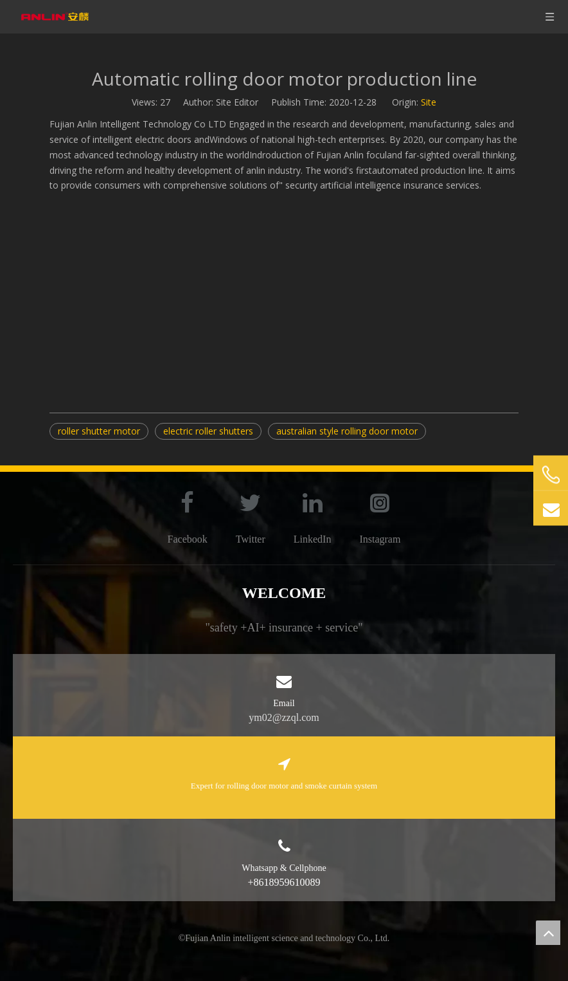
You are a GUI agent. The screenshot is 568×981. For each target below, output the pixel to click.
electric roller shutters (208, 431)
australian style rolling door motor (347, 431)
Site (428, 102)
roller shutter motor (99, 431)
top (548, 932)
